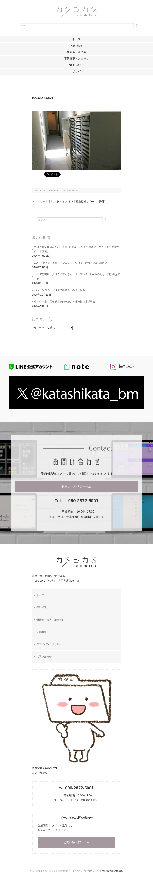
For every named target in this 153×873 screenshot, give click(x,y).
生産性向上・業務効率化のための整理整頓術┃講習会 (64, 301)
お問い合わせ (76, 65)
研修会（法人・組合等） (50, 619)
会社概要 (41, 632)
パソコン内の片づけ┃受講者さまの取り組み (59, 290)
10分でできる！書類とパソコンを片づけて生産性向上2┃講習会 (70, 262)
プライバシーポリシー (49, 644)
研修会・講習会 (76, 52)
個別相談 (76, 45)
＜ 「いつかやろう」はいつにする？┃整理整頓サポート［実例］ (69, 201)
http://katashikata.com (112, 871)
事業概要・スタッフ (76, 58)
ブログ (76, 71)
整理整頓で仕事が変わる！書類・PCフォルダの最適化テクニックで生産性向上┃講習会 (76, 249)
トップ (76, 39)
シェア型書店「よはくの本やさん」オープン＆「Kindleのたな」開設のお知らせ (77, 276)
